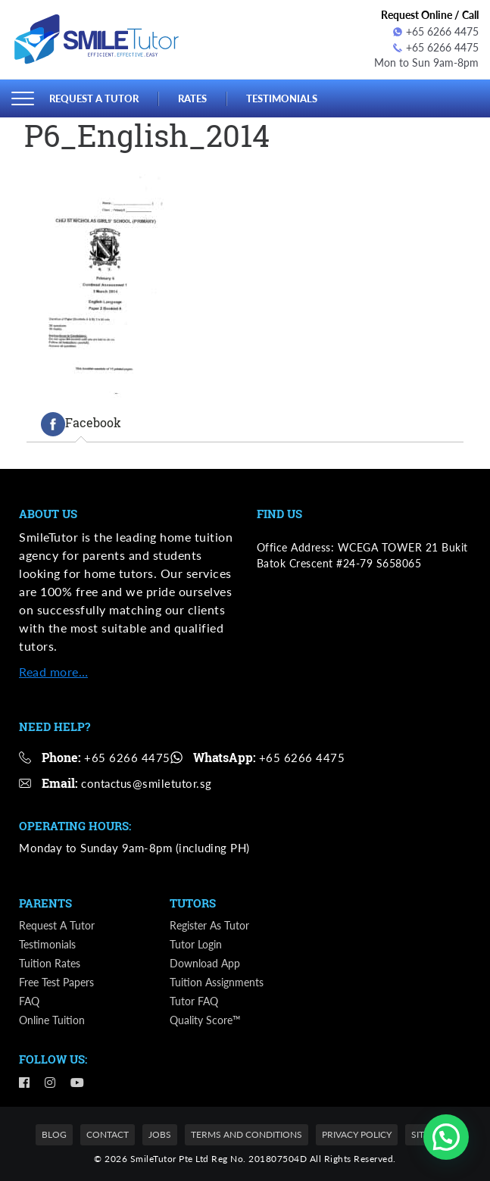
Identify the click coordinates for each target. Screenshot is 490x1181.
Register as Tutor (209, 925)
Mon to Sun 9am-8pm (426, 63)
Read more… (53, 671)
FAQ (29, 1001)
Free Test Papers (56, 982)
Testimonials (281, 98)
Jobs (159, 1134)
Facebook (81, 423)
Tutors (193, 903)
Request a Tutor (94, 98)
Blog (54, 1134)
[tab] (81, 423)
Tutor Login (196, 944)
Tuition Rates (49, 963)
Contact (107, 1134)
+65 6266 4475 (436, 31)
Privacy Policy (357, 1134)
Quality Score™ (205, 1020)
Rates (192, 98)
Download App (205, 963)
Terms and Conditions (246, 1134)
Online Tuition (52, 1020)
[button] (446, 1137)
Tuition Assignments (217, 982)
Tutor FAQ (194, 1001)
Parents (45, 903)
